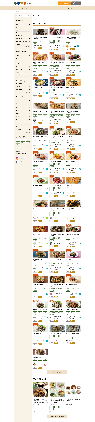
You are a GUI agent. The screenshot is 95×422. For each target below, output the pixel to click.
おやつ (45, 66)
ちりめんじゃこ (52, 43)
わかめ (52, 312)
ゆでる (17, 116)
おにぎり (56, 41)
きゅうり (45, 359)
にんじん (40, 41)
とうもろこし (73, 115)
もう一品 (51, 117)
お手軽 (68, 117)
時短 (17, 144)
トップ (15, 11)
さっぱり (61, 115)
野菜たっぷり (35, 166)
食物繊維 (57, 68)
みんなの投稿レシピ (19, 140)
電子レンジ (18, 126)
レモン (35, 265)
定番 (68, 265)
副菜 (68, 68)
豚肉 (27, 142)
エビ (40, 187)
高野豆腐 (51, 238)
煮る (17, 119)
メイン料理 (51, 166)
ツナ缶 (40, 115)
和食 (68, 92)
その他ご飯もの (52, 92)
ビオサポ (68, 140)
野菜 (45, 164)
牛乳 (17, 142)
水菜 (77, 238)
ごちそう (22, 142)
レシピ (47, 8)
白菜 (35, 288)
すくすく (51, 41)
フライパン (73, 312)
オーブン (18, 122)
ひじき (45, 41)
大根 (35, 41)
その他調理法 (19, 129)
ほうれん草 (77, 41)
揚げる (17, 113)
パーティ (25, 140)
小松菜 (40, 140)
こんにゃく (56, 288)
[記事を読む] (36, 404)
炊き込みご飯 (52, 68)
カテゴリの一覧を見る (25, 146)
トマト (52, 187)
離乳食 (73, 41)
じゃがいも (35, 68)
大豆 (56, 187)
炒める (17, 110)
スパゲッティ (45, 187)
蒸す (17, 104)
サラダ (17, 78)
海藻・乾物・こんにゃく (22, 11)
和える (17, 100)
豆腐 (35, 115)
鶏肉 (56, 164)
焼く (17, 107)
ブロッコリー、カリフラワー (54, 140)
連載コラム (69, 8)
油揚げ (35, 43)
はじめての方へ (25, 8)
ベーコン (73, 66)
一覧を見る (27, 46)
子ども (40, 66)
